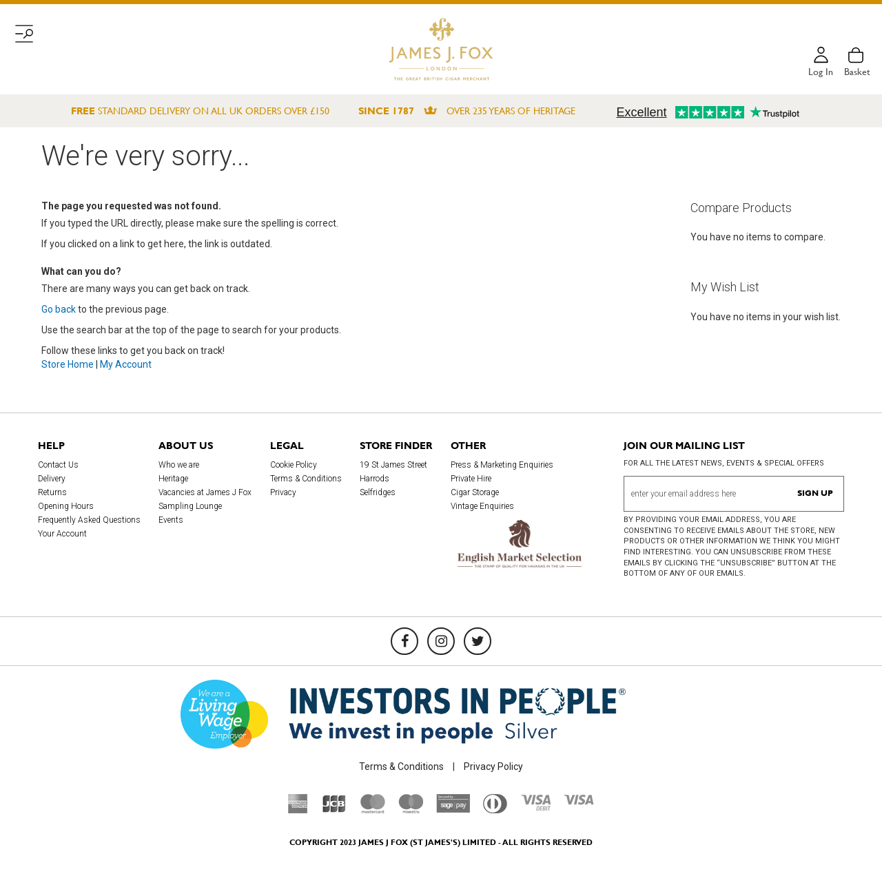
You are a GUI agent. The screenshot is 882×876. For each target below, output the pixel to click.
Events (170, 520)
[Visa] (579, 801)
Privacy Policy (493, 766)
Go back (58, 309)
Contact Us (58, 465)
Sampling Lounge (190, 506)
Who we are (178, 465)
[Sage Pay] (453, 809)
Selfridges (378, 492)
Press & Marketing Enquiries (502, 465)
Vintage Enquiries (482, 506)
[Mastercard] (372, 809)
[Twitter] (477, 641)
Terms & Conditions (306, 478)
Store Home (67, 364)
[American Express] (298, 809)
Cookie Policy (293, 465)
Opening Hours (66, 506)
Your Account (62, 534)
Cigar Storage (475, 492)
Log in (820, 71)
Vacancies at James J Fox (205, 492)
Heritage (173, 478)
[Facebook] (404, 641)
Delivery (51, 478)
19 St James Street (393, 465)
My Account (126, 364)
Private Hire (471, 478)
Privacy (283, 492)
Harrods (374, 478)
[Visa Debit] (535, 807)
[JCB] (334, 809)
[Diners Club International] (495, 809)
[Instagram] (441, 641)
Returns (52, 492)
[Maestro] (410, 809)
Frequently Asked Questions (89, 520)
